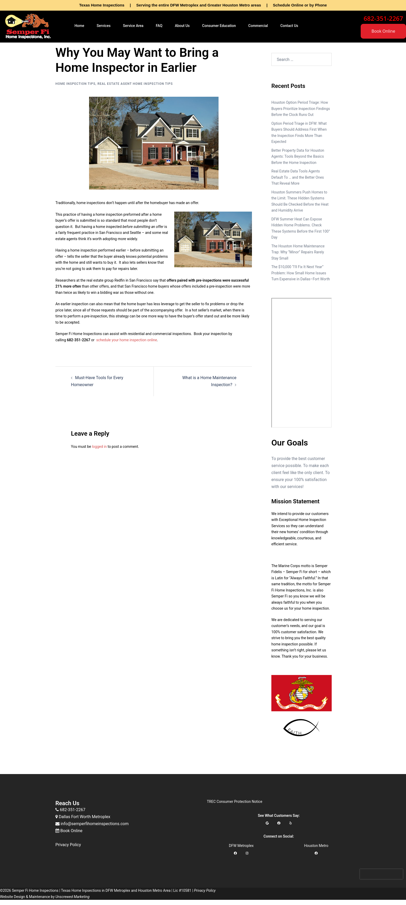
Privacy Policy (68, 844)
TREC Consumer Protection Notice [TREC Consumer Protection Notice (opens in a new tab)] (234, 801)
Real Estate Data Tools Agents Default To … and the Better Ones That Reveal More (297, 177)
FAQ (159, 26)
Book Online (383, 31)
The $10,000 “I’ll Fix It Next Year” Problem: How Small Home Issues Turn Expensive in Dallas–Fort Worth (300, 273)
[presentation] (381, 874)
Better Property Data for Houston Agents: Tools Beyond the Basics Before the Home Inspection (297, 156)
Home (79, 26)
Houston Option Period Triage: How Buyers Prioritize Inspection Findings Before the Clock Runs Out (300, 108)
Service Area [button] (133, 26)
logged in (99, 446)
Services (104, 26)
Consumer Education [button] (219, 26)
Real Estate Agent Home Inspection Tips (135, 84)
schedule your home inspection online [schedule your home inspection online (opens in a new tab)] (126, 340)
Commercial (258, 26)
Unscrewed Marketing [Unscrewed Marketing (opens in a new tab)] (72, 897)
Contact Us (289, 26)
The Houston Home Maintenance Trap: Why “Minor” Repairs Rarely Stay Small (297, 252)
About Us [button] (182, 26)
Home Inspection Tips (75, 84)
